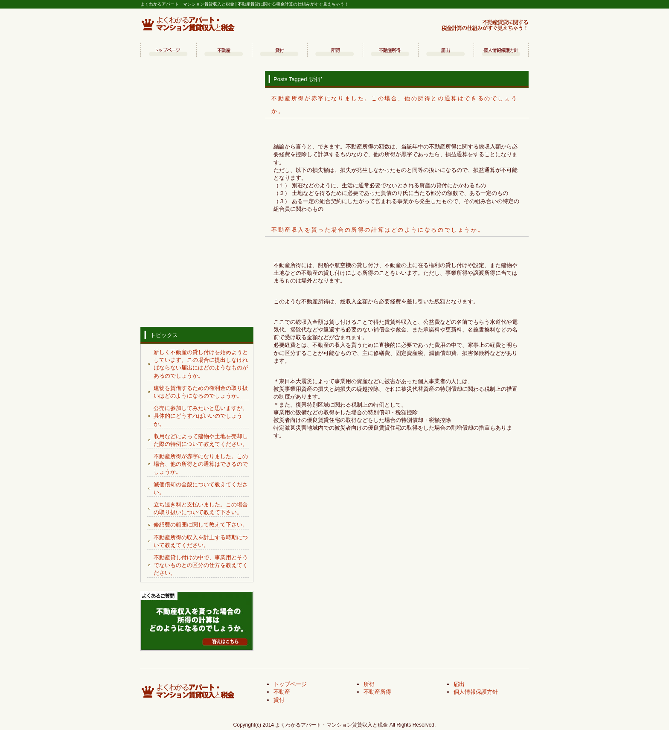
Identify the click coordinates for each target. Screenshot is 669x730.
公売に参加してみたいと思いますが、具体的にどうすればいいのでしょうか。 (201, 416)
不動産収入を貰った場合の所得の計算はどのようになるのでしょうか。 (377, 230)
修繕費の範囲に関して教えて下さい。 (201, 524)
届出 (445, 50)
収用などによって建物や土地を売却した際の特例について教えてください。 (201, 440)
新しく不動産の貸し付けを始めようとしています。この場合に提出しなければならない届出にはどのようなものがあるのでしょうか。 (201, 364)
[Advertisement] (196, 197)
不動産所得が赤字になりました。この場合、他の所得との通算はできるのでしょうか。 (201, 464)
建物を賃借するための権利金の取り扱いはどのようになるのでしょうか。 (201, 392)
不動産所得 (390, 50)
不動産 (223, 50)
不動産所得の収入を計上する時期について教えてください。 (201, 541)
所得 (334, 50)
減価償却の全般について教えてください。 (201, 488)
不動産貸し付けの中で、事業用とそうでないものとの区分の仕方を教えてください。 (201, 565)
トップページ (168, 50)
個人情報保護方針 (501, 50)
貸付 (279, 50)
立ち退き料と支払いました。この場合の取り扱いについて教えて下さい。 (201, 508)
